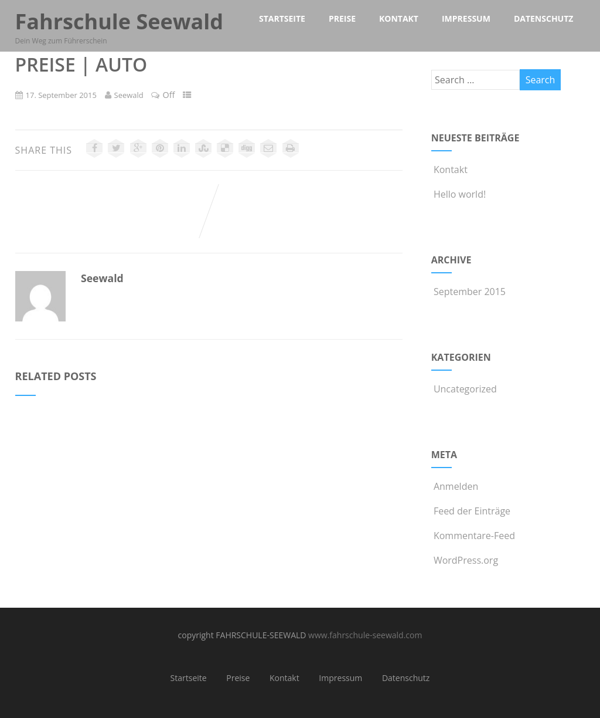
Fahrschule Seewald (119, 21)
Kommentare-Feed (473, 535)
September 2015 (470, 291)
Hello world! (458, 194)
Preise (238, 677)
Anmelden (455, 486)
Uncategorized (464, 388)
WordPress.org (464, 560)
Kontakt (449, 169)
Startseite (189, 677)
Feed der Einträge (470, 510)
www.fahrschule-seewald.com (365, 635)
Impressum (340, 677)
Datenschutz (405, 677)
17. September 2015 (61, 95)
